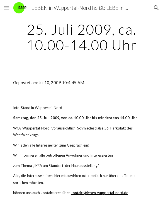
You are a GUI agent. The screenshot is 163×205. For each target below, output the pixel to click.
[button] (6, 7)
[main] (81, 37)
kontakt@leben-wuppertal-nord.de (99, 192)
